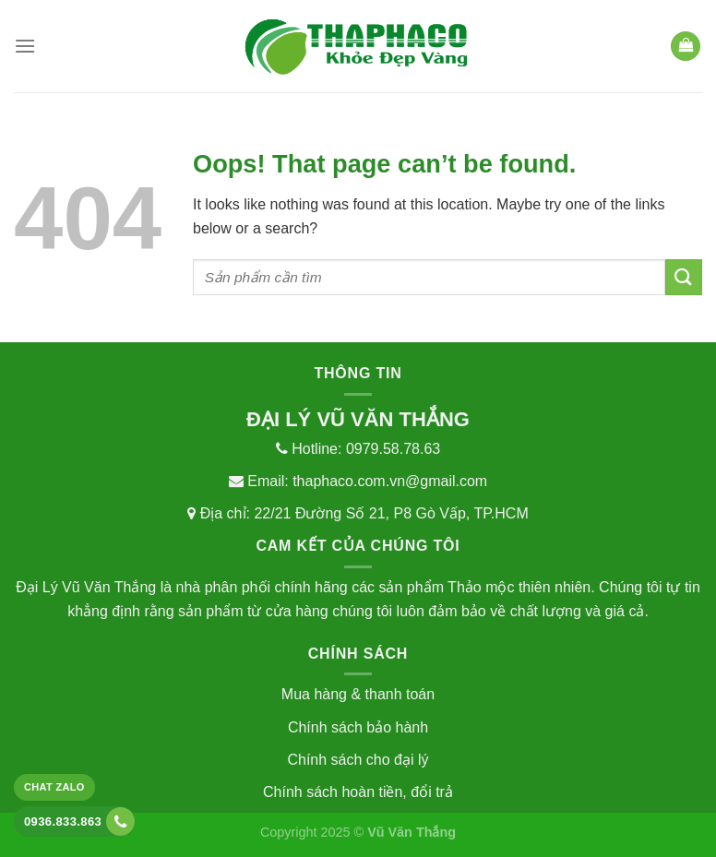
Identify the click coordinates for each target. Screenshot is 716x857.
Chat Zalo (54, 786)
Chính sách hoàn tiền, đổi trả (358, 792)
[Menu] (25, 45)
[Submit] (683, 277)
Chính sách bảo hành (358, 727)
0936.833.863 (79, 821)
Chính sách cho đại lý (357, 760)
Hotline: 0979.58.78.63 (358, 449)
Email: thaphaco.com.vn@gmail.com (358, 481)
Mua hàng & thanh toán (358, 694)
